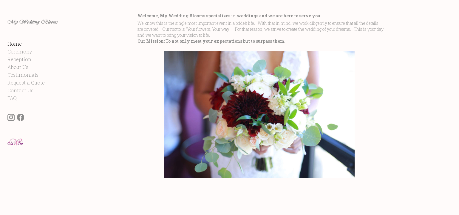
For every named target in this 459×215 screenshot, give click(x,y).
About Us (17, 81)
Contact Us (20, 105)
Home (14, 58)
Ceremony (19, 66)
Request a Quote (26, 97)
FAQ (12, 112)
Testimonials (22, 89)
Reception (19, 73)
